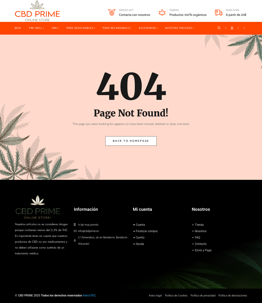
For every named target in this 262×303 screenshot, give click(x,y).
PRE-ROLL (35, 28)
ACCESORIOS (147, 28)
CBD (54, 28)
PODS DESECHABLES (79, 28)
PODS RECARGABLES (116, 28)
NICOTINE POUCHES (178, 28)
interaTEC (89, 295)
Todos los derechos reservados (61, 295)
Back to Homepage (131, 141)
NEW (18, 28)
